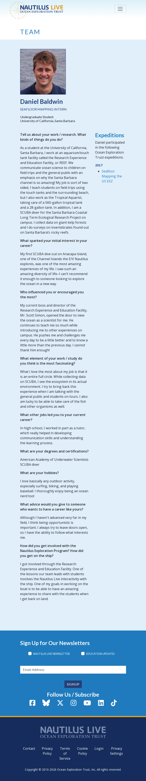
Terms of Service (64, 753)
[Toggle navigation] (120, 9)
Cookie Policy (82, 751)
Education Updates (100, 653)
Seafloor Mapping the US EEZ (112, 176)
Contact (29, 748)
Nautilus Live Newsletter (51, 653)
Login (98, 748)
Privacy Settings (116, 751)
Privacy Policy (47, 751)
